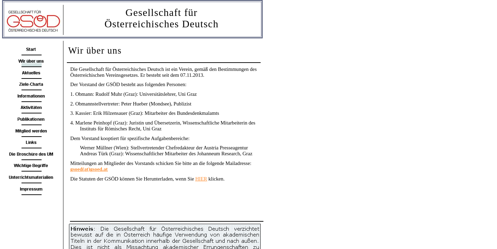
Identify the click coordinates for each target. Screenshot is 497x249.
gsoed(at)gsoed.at (89, 169)
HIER (201, 179)
